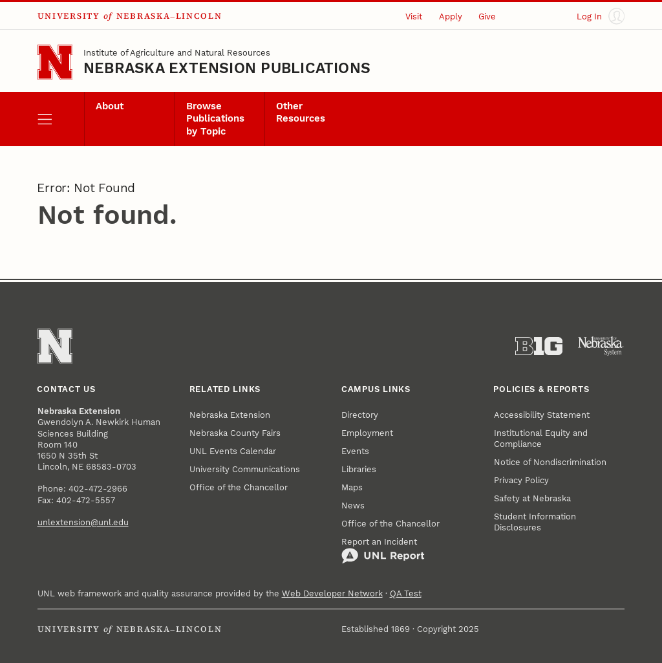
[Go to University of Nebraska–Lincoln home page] (54, 62)
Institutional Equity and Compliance (541, 438)
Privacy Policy (521, 480)
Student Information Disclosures (535, 522)
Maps (352, 487)
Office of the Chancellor (238, 487)
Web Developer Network (332, 593)
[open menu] (60, 119)
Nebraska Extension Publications (226, 68)
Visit (413, 16)
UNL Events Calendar (232, 451)
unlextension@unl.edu (83, 522)
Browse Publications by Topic (215, 119)
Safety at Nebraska (532, 498)
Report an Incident (383, 551)
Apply (450, 16)
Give (487, 16)
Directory (359, 415)
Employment (367, 433)
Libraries (358, 469)
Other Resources (300, 112)
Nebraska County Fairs (235, 433)
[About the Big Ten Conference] (538, 346)
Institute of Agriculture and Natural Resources (176, 53)
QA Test (406, 593)
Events (355, 451)
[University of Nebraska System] (601, 346)
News (353, 505)
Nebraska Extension (229, 415)
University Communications (244, 469)
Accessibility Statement (542, 415)
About (109, 106)
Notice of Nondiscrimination (550, 462)
